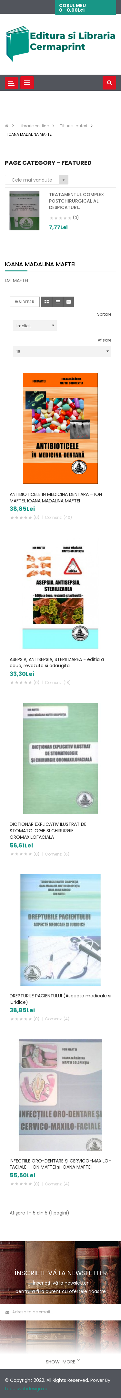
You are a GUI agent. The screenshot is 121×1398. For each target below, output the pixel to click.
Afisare (104, 340)
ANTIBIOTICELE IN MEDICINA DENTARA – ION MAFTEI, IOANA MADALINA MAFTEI (56, 497)
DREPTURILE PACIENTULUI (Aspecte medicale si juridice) (60, 999)
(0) (36, 517)
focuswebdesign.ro (26, 1388)
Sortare (104, 314)
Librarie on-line (34, 126)
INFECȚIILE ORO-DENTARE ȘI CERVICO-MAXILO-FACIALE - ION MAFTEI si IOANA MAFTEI (60, 1164)
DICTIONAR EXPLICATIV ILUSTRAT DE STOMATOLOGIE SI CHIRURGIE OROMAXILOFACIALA (48, 830)
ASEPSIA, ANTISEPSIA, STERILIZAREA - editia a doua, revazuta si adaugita (57, 662)
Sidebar (25, 302)
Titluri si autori (73, 126)
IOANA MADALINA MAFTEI (30, 134)
